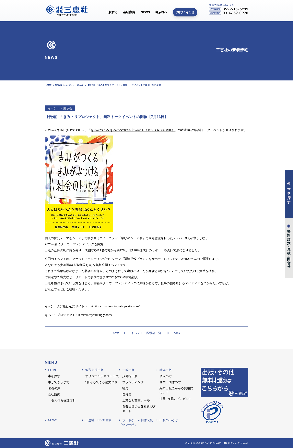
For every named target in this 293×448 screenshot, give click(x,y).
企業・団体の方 (170, 382)
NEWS (145, 12)
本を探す (54, 376)
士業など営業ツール (136, 400)
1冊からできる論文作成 (101, 382)
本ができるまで (58, 382)
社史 (125, 388)
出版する (111, 12)
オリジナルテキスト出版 (102, 376)
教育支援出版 (94, 370)
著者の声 (54, 388)
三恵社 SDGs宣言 (98, 420)
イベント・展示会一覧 (146, 333)
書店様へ (161, 12)
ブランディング (133, 382)
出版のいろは (169, 420)
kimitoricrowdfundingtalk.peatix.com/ (115, 306)
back (177, 333)
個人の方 (166, 376)
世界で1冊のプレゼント (176, 398)
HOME (52, 370)
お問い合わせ (185, 12)
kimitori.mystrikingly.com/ (95, 315)
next (116, 333)
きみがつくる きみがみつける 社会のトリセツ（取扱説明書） (133, 130)
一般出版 (128, 370)
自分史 (126, 394)
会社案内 (129, 12)
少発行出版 (130, 376)
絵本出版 (166, 370)
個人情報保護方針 (63, 400)
